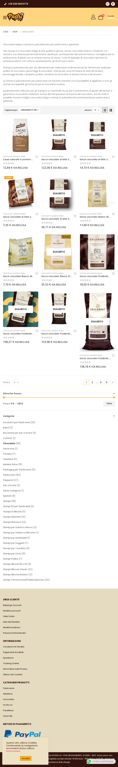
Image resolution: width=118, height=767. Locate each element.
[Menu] (5, 17)
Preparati (8, 480)
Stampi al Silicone (12, 511)
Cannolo (7, 438)
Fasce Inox (8, 448)
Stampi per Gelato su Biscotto (19, 532)
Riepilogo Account (12, 605)
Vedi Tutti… (8, 716)
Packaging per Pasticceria (17, 469)
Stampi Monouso (12, 522)
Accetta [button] (26, 758)
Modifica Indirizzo (11, 627)
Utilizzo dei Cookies (12, 674)
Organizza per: (11, 110)
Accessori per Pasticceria (16, 422)
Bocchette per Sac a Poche (17, 432)
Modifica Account (11, 610)
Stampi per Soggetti (13, 543)
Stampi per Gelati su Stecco (18, 527)
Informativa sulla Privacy (15, 668)
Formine (7, 453)
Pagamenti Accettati (13, 652)
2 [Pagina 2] (92, 382)
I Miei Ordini (8, 616)
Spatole (7, 495)
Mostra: (88, 110)
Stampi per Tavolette (14, 548)
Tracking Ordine (11, 663)
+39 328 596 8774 (16, 3)
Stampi (6, 501)
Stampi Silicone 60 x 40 (15, 564)
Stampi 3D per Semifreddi (16, 506)
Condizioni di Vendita (13, 646)
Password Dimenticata (14, 633)
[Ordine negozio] (30, 110)
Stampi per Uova (12, 553)
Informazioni (13, 751)
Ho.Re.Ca (7, 704)
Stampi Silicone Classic (15, 569)
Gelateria (8, 459)
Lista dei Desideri (11, 621)
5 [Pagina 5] (101, 382)
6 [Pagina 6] (106, 382)
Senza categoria (12, 490)
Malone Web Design (60, 762)
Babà (6, 427)
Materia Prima (19, 156)
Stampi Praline (10, 558)
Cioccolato (8, 156)
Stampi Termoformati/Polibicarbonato (23, 579)
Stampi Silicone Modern (15, 574)
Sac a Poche (9, 485)
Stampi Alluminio (12, 516)
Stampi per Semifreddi (15, 537)
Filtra (109, 403)
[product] (20, 135)
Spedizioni (8, 657)
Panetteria (8, 710)
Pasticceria (9, 474)
